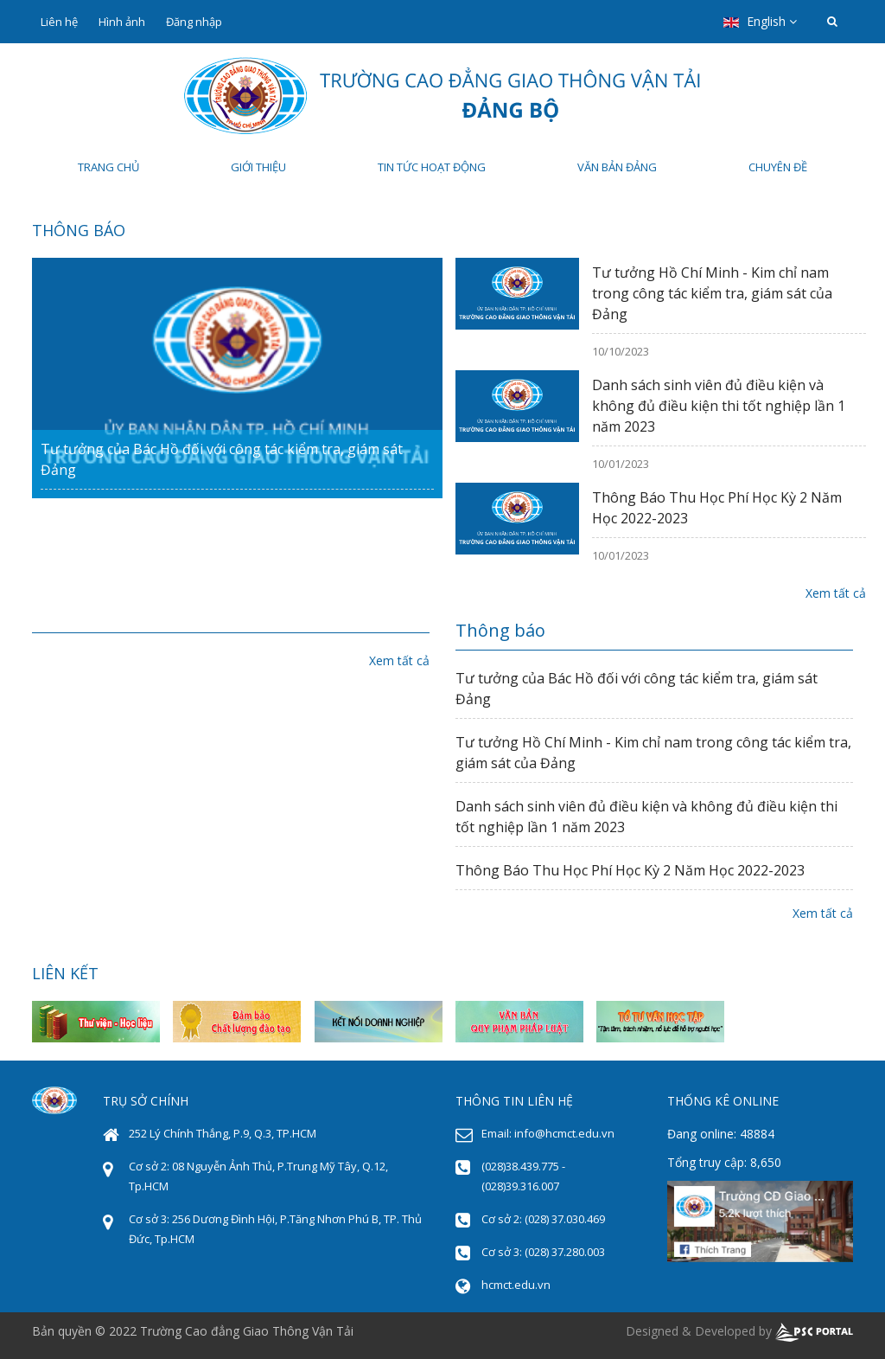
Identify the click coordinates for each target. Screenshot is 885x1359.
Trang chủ (108, 167)
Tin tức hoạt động (432, 167)
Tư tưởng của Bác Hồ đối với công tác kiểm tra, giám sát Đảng (222, 459)
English (760, 21)
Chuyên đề (777, 167)
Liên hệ (59, 21)
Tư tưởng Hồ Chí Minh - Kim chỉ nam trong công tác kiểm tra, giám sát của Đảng (712, 293)
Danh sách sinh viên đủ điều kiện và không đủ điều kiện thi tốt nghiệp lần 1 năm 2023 (718, 405)
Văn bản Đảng (617, 167)
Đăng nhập (194, 21)
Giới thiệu (258, 167)
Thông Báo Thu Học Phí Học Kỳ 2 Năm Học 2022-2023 (717, 508)
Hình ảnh (122, 21)
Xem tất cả (835, 593)
